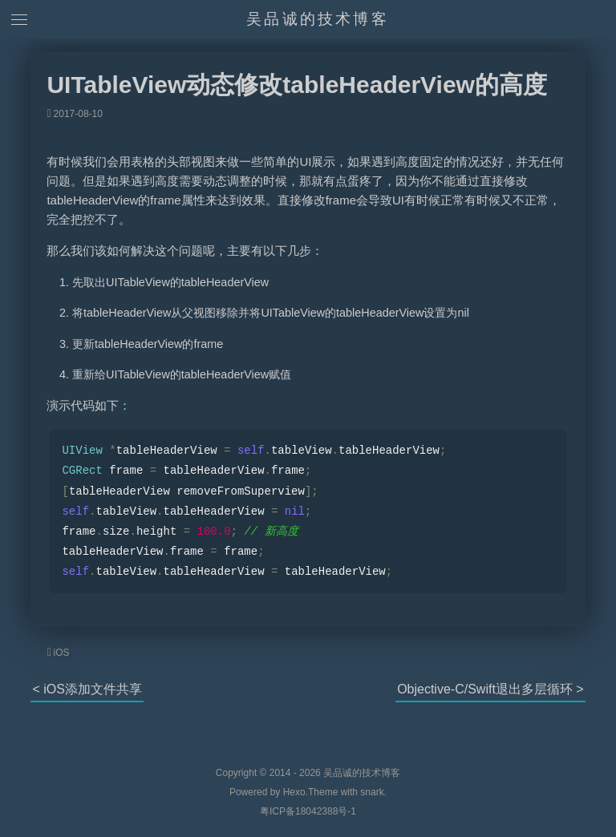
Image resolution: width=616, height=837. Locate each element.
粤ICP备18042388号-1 (308, 811)
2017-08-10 (78, 113)
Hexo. (294, 792)
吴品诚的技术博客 (317, 18)
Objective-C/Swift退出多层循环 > (490, 689)
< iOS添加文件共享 (86, 689)
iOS (62, 652)
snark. (372, 792)
